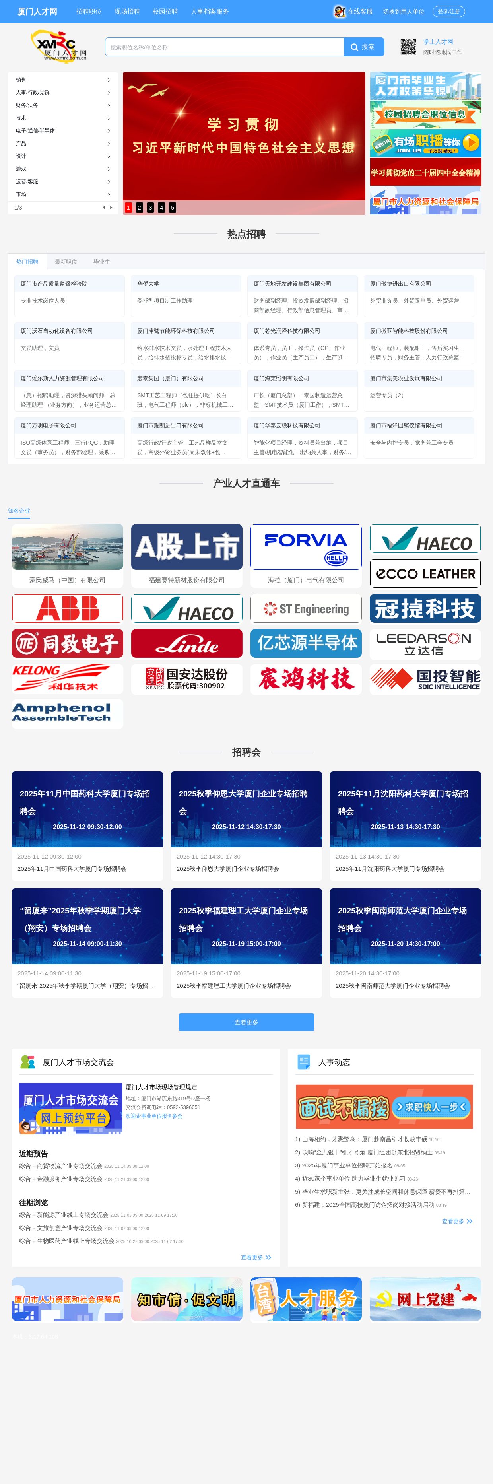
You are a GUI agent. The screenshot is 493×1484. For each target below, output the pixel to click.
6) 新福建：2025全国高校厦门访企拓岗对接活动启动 (371, 1204)
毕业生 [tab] (101, 261)
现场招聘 (127, 11)
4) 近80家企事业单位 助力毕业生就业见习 (356, 1178)
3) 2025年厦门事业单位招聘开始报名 (350, 1165)
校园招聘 (165, 11)
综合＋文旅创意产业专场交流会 (84, 1227)
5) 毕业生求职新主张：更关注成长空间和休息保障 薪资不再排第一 (389, 1191)
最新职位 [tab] (66, 261)
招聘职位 (89, 11)
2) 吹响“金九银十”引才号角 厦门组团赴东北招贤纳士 (370, 1152)
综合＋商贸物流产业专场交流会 (84, 1165)
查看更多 (252, 1257)
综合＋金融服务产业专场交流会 (84, 1178)
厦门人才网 (37, 11)
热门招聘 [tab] (27, 261)
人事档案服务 (210, 11)
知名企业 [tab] (19, 510)
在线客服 (355, 11)
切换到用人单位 (404, 11)
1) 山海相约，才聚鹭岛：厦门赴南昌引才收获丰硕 (367, 1139)
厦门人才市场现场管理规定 (161, 1087)
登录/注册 (449, 11)
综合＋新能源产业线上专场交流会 (98, 1214)
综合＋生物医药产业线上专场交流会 (101, 1240)
